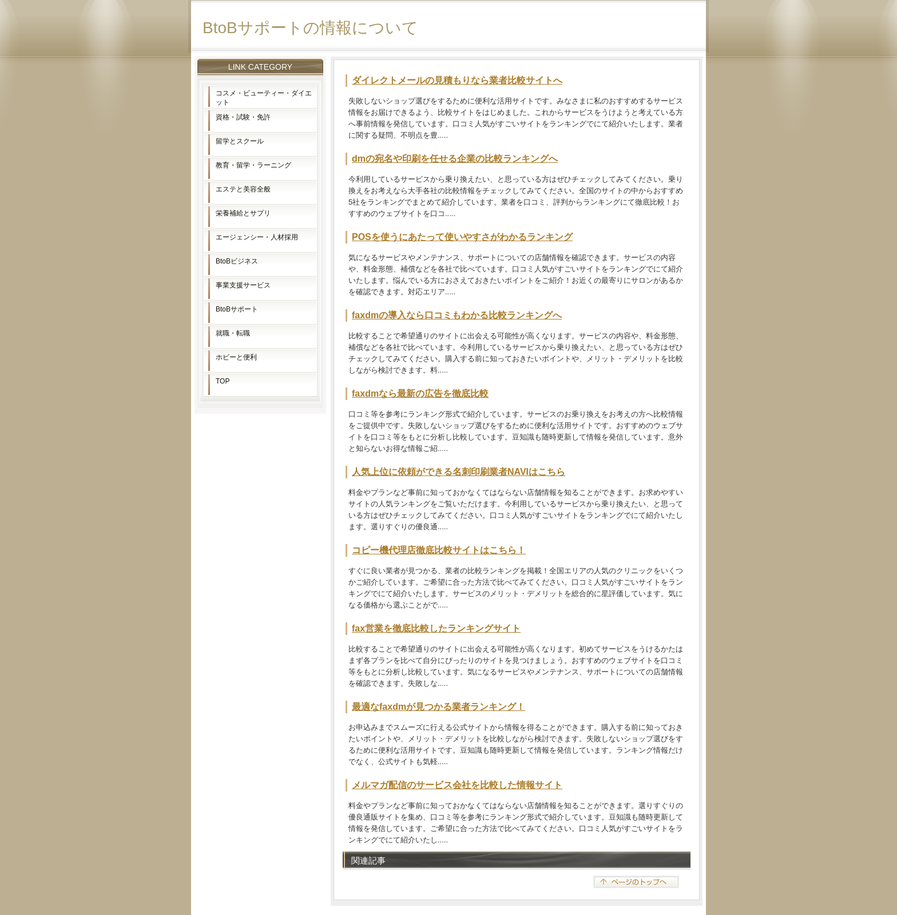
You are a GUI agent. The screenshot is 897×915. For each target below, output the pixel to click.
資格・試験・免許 (243, 117)
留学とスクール (240, 141)
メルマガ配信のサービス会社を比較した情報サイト (457, 785)
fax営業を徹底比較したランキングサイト (436, 628)
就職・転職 (233, 333)
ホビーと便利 (236, 357)
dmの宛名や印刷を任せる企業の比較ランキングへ (455, 158)
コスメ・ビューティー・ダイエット (264, 97)
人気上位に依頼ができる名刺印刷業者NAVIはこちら (458, 472)
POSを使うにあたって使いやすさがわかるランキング (462, 237)
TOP (222, 381)
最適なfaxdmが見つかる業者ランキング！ (438, 707)
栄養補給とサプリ (243, 213)
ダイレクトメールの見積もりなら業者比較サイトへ (457, 80)
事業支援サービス (243, 285)
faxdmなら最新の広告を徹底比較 (420, 393)
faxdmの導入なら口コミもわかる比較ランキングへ (457, 315)
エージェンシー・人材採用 (257, 237)
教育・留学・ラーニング (253, 165)
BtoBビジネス (237, 261)
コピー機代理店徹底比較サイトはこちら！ (439, 550)
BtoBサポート (237, 309)
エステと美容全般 (243, 189)
